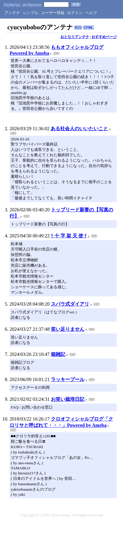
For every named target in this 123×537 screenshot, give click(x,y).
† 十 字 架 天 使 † (69, 235)
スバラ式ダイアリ (70, 304)
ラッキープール (67, 379)
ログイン (75, 12)
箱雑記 (58, 354)
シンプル (30, 12)
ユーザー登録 (52, 12)
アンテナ (12, 12)
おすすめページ (104, 37)
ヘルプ (91, 12)
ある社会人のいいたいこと (79, 128)
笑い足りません (67, 329)
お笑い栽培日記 (67, 399)
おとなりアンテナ (74, 37)
